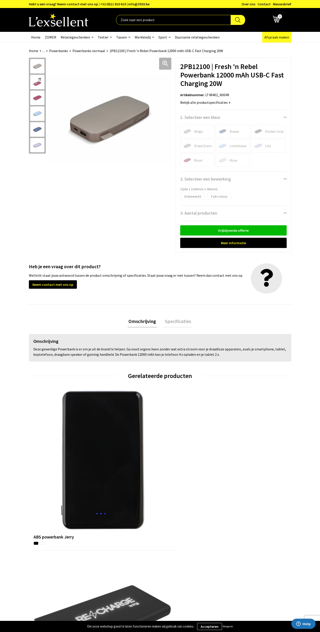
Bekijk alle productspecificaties (205, 102)
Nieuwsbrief (282, 4)
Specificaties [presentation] (177, 322)
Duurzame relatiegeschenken (197, 37)
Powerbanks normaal (88, 51)
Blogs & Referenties (147, 522)
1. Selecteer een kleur (200, 117)
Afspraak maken (276, 37)
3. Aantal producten (198, 213)
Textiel (103, 37)
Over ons (248, 4)
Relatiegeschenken (75, 37)
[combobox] (173, 20)
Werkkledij (143, 37)
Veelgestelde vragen (147, 535)
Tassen (121, 37)
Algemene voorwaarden (247, 515)
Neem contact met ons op (52, 284)
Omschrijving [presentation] (143, 322)
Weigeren (228, 626)
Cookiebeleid (239, 528)
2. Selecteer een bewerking (205, 179)
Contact (264, 4)
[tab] (143, 321)
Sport (162, 37)
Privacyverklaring (242, 522)
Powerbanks (58, 51)
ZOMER (50, 37)
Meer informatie (233, 243)
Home (35, 37)
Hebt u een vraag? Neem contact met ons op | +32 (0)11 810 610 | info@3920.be (89, 4)
